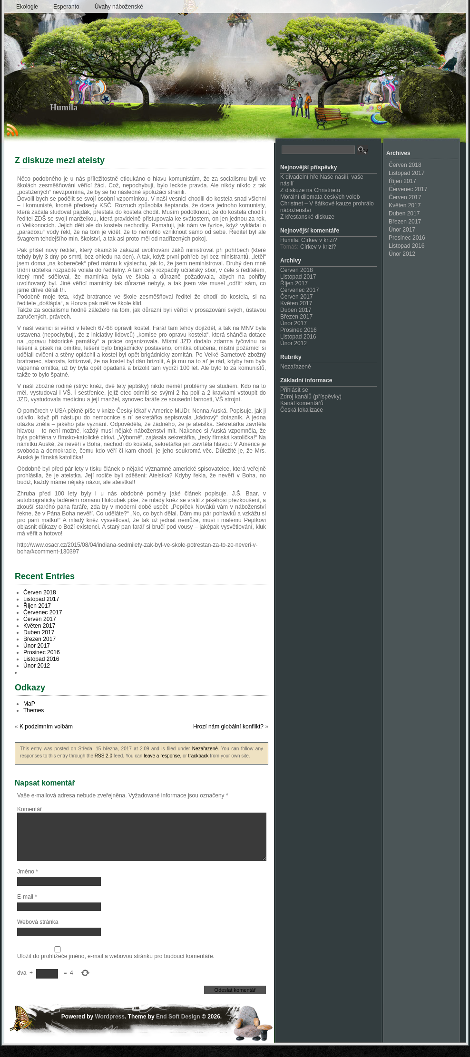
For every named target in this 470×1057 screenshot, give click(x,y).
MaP (29, 703)
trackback (198, 755)
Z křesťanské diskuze (307, 216)
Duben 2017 (38, 632)
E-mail (27, 908)
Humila (64, 107)
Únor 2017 (36, 645)
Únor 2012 (36, 665)
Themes (33, 710)
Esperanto (66, 6)
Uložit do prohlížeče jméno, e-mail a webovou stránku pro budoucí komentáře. (116, 967)
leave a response (162, 755)
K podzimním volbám (46, 726)
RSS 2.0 (103, 755)
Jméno (27, 883)
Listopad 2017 (41, 599)
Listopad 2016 (41, 659)
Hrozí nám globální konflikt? (228, 726)
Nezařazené (205, 748)
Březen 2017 (39, 639)
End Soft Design (178, 1028)
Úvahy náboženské (119, 6)
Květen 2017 (39, 625)
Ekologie (27, 6)
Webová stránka (38, 933)
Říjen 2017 (37, 605)
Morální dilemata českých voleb (320, 197)
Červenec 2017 (42, 612)
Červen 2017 (39, 619)
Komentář (29, 809)
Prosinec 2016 (41, 652)
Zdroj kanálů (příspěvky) (311, 396)
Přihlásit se (294, 390)
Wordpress (109, 1028)
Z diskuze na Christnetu (310, 190)
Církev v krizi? (319, 240)
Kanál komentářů (301, 403)
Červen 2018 (39, 592)
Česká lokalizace (301, 410)
